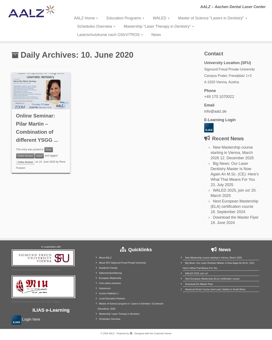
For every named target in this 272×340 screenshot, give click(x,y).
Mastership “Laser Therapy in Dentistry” (159, 26)
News (156, 35)
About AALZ (105, 257)
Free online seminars (110, 283)
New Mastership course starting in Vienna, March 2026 (232, 152)
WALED (161, 18)
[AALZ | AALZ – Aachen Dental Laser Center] (31, 12)
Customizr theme (162, 333)
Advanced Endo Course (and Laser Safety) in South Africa (215, 289)
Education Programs (125, 18)
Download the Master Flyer (236, 217)
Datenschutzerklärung (110, 273)
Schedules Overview (96, 26)
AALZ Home (86, 18)
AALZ (112, 333)
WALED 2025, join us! (231, 190)
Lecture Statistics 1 (109, 293)
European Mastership (110, 278)
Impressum (104, 288)
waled (39, 156)
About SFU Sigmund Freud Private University (122, 262)
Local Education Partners (112, 298)
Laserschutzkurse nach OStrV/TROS (110, 35)
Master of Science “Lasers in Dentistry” (212, 18)
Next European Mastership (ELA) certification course (212, 278)
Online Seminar (25, 156)
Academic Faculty (108, 268)
